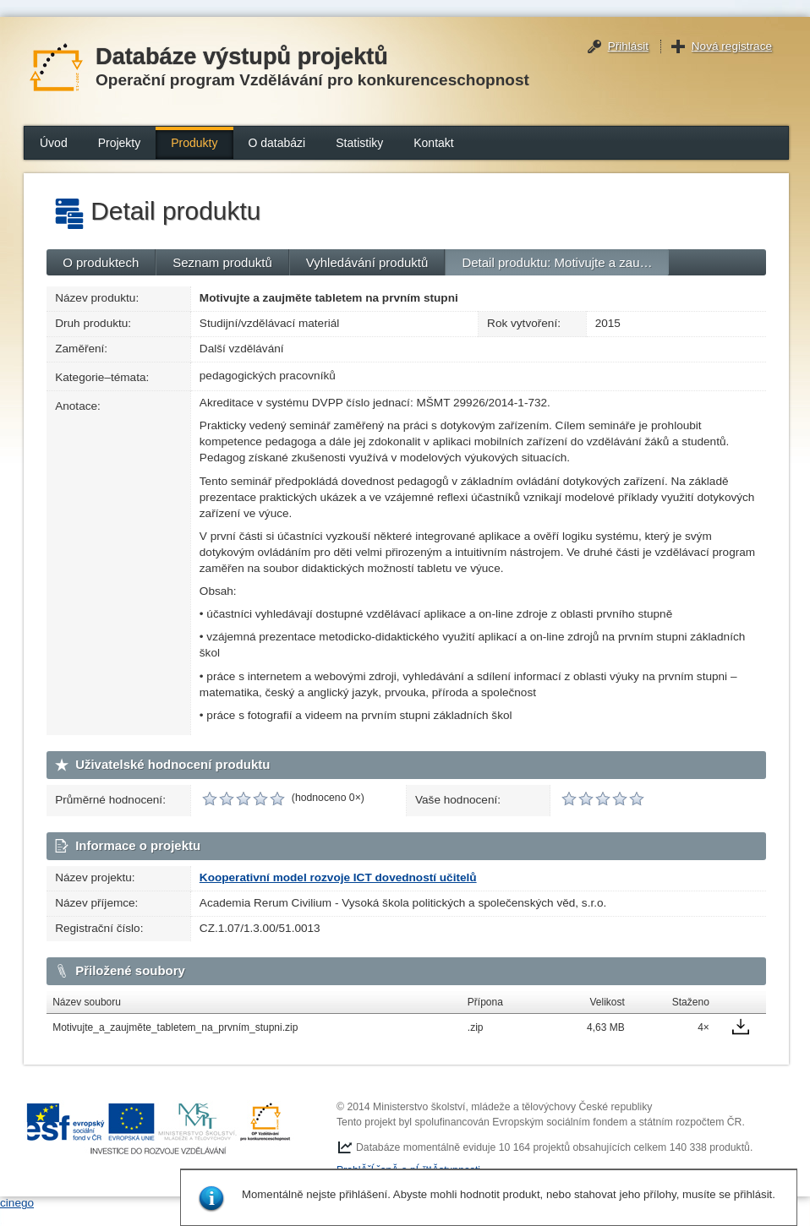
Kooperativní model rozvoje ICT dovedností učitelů (338, 877)
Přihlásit (628, 46)
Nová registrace (732, 46)
